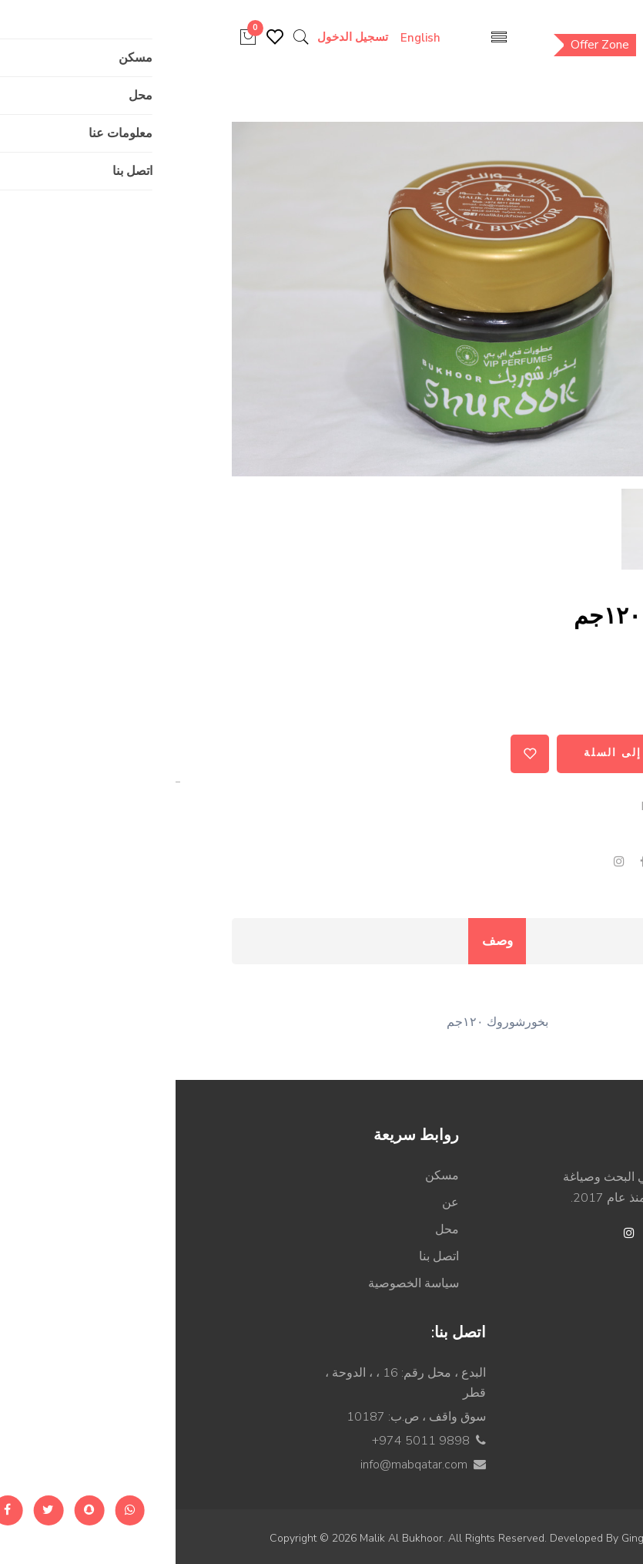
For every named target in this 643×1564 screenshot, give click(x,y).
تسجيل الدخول (188, 37)
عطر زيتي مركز (520, 1372)
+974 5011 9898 (245, 1440)
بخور (552, 834)
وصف (321, 941)
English (259, 37)
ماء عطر (538, 1399)
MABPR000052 (511, 806)
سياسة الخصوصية (238, 1283)
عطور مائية (532, 1453)
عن (274, 1202)
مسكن (266, 1175)
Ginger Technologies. (497, 1538)
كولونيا (544, 1426)
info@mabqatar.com (238, 1464)
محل (271, 1229)
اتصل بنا (263, 1256)
